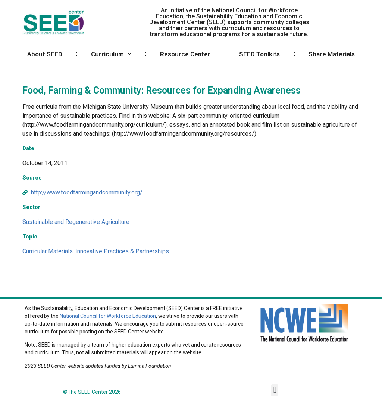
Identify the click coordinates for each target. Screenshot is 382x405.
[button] (274, 390)
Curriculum (111, 54)
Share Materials (332, 54)
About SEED (44, 54)
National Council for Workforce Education (108, 316)
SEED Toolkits (259, 54)
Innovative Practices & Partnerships (122, 251)
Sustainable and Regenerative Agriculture (75, 221)
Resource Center (185, 54)
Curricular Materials (47, 251)
